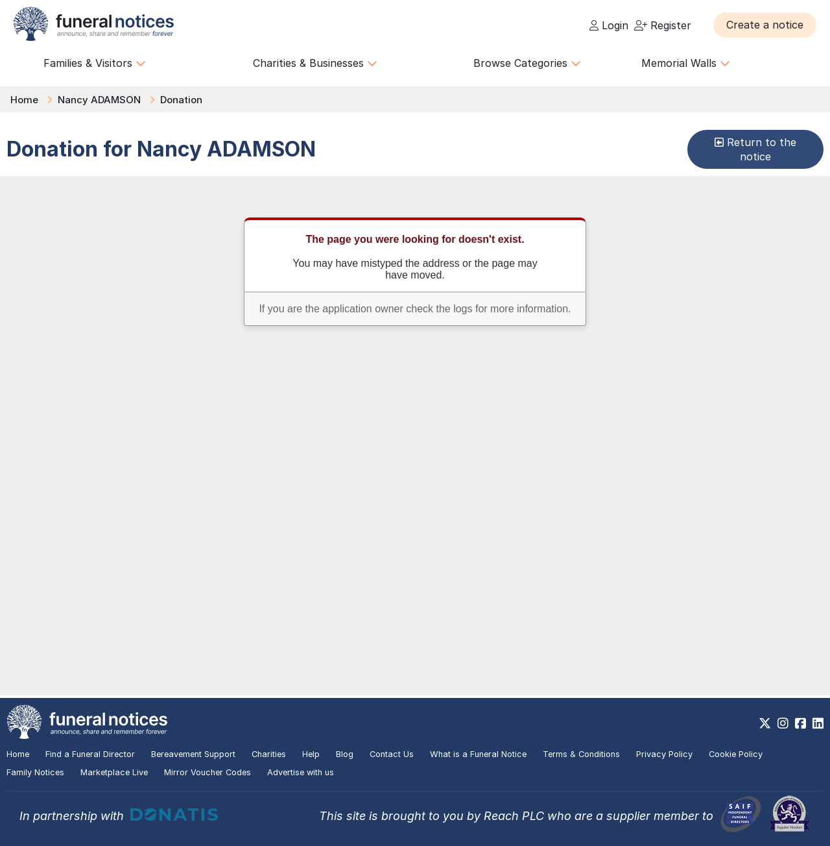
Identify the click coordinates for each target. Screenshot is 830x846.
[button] (764, 24)
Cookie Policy (736, 754)
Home (24, 99)
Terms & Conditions (581, 754)
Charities (269, 754)
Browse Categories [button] (527, 62)
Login (608, 25)
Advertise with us (300, 772)
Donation (181, 99)
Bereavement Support (193, 754)
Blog (344, 754)
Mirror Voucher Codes (207, 772)
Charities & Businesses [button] (315, 62)
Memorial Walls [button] (685, 62)
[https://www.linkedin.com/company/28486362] (818, 723)
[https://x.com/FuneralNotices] (765, 723)
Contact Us (392, 754)
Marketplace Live (114, 772)
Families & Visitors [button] (94, 62)
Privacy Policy (664, 754)
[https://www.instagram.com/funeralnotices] (782, 723)
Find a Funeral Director (90, 754)
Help (311, 754)
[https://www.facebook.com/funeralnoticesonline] (800, 723)
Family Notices (35, 772)
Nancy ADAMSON (99, 99)
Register (662, 25)
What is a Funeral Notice (478, 754)
